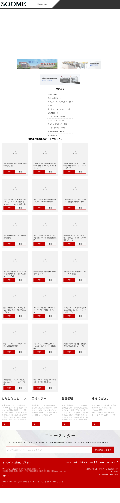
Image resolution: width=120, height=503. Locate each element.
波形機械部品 (52, 135)
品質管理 (67, 398)
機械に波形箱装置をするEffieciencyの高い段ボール (44, 273)
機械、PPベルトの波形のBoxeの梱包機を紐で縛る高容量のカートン (44, 381)
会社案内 (93, 462)
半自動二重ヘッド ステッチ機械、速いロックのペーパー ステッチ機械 (14, 382)
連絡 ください (101, 398)
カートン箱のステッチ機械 (56, 128)
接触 (9, 172)
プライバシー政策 (9, 469)
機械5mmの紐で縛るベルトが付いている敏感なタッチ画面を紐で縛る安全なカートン (75, 238)
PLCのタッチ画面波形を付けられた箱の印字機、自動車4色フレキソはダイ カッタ (44, 166)
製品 (75, 462)
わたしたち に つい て (15, 398)
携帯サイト (6, 476)
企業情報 (83, 462)
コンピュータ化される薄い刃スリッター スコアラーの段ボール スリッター (45, 310)
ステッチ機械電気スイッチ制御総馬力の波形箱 (15, 237)
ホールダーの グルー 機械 (56, 120)
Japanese (43, 4)
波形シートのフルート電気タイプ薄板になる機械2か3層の (15, 345)
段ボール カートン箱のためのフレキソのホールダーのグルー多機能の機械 (45, 346)
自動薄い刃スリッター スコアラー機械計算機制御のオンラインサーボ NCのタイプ (75, 166)
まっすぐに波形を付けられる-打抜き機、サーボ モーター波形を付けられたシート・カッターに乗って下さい (15, 202)
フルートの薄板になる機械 (56, 116)
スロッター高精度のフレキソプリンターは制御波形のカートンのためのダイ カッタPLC (15, 274)
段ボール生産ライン (54, 98)
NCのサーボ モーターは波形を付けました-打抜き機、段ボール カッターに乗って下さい (74, 310)
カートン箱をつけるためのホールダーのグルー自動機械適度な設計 (45, 201)
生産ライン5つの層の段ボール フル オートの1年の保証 (74, 273)
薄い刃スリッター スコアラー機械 (59, 109)
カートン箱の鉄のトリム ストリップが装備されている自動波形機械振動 (45, 238)
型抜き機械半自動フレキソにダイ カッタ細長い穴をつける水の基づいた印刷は (15, 310)
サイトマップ (112, 462)
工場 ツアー (39, 398)
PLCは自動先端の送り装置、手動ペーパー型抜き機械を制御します (74, 201)
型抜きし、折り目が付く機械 (57, 124)
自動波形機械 (52, 94)
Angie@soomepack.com (108, 474)
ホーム (68, 462)
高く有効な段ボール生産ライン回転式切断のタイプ (15, 165)
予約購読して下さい (103, 451)
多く (6, 424)
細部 (20, 172)
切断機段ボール (53, 113)
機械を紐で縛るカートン (56, 131)
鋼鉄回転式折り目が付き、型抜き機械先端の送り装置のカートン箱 (75, 345)
